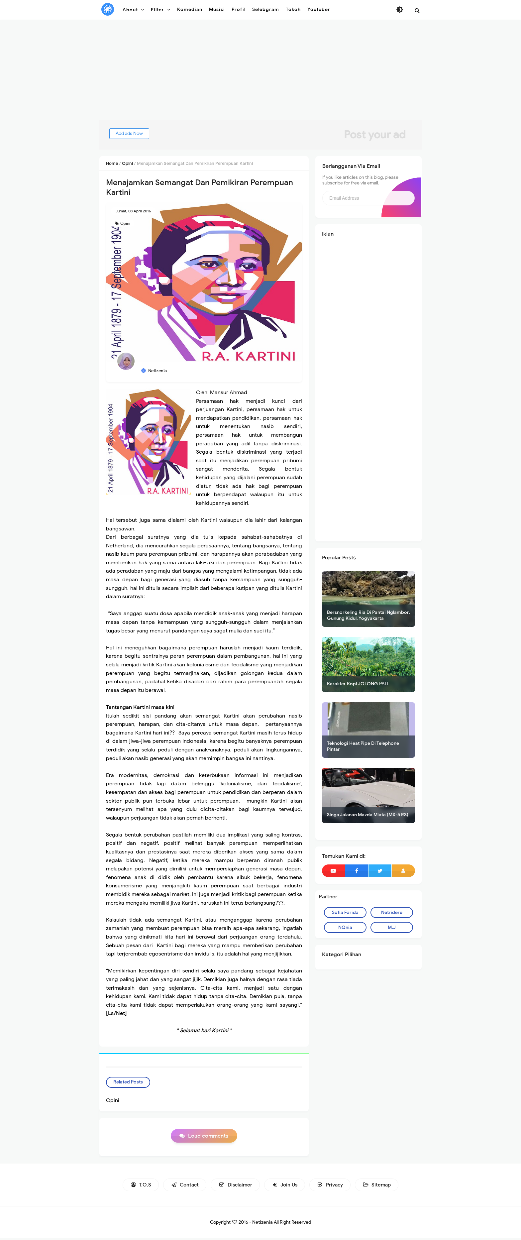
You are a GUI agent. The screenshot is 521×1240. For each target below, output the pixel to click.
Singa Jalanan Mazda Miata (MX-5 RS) (367, 815)
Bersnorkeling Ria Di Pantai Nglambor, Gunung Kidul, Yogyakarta (368, 615)
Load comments (208, 1138)
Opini (125, 223)
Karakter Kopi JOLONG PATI (357, 684)
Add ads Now (135, 133)
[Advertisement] (260, 73)
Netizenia (262, 1224)
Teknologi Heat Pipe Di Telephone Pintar (363, 746)
